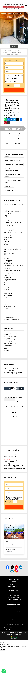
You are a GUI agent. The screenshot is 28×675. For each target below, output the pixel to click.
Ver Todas (14, 46)
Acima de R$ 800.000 (14, 615)
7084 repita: (8, 502)
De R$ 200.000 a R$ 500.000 (14, 611)
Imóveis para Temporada (14, 599)
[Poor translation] (3, 650)
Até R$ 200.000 (14, 609)
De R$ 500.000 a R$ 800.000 (14, 613)
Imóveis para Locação (14, 597)
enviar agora (14, 90)
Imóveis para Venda (14, 595)
